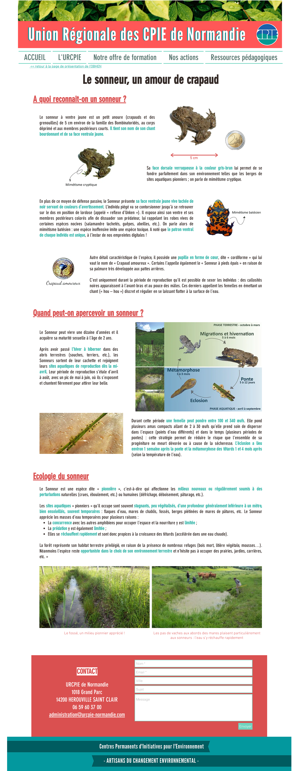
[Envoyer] (245, 726)
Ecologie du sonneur (61, 476)
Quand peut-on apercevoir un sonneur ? (88, 313)
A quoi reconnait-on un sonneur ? (79, 99)
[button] (69, 57)
